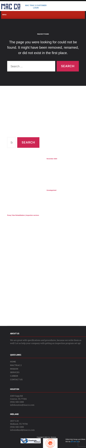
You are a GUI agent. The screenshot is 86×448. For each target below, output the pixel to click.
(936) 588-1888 (17, 402)
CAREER (14, 376)
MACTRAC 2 (16, 365)
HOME (13, 361)
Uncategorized (51, 190)
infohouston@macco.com (22, 405)
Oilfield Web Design (71, 439)
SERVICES (14, 372)
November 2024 (52, 159)
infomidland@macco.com (22, 430)
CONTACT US (16, 379)
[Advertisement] (23, 114)
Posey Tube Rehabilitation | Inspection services (23, 215)
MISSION (14, 369)
